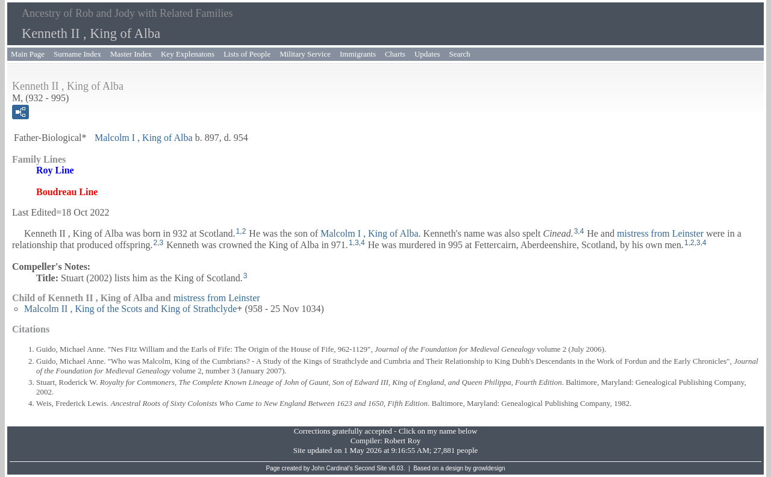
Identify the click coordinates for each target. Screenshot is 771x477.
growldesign (489, 468)
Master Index (131, 53)
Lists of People (246, 53)
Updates (427, 53)
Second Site (371, 468)
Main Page (28, 53)
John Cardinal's (332, 468)
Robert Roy (402, 440)
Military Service (305, 53)
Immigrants (358, 53)
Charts (395, 53)
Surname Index (77, 53)
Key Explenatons (187, 53)
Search (459, 53)
